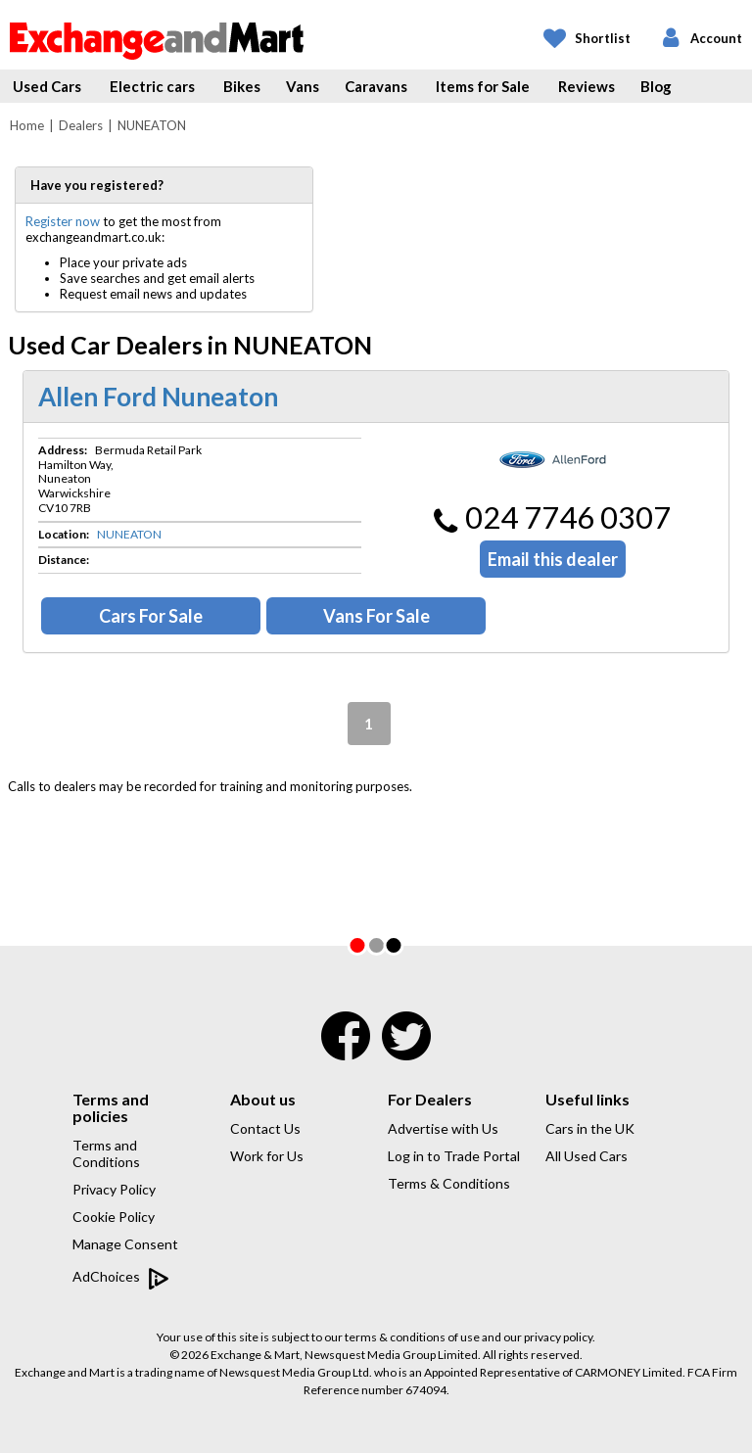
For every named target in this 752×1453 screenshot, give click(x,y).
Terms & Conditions (449, 1183)
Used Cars (47, 86)
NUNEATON (129, 534)
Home (27, 125)
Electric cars (152, 86)
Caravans (376, 86)
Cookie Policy (113, 1216)
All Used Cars (586, 1156)
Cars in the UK (589, 1128)
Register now (62, 221)
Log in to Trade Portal (454, 1156)
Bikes (241, 86)
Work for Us (267, 1156)
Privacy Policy (114, 1189)
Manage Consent (125, 1244)
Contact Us (265, 1128)
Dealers (81, 125)
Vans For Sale (376, 616)
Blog (656, 86)
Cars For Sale (151, 616)
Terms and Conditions (106, 1153)
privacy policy (558, 1337)
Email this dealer (553, 559)
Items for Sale (483, 86)
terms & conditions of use (412, 1337)
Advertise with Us (443, 1128)
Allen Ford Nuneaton (158, 396)
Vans (302, 86)
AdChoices (120, 1278)
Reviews (586, 86)
